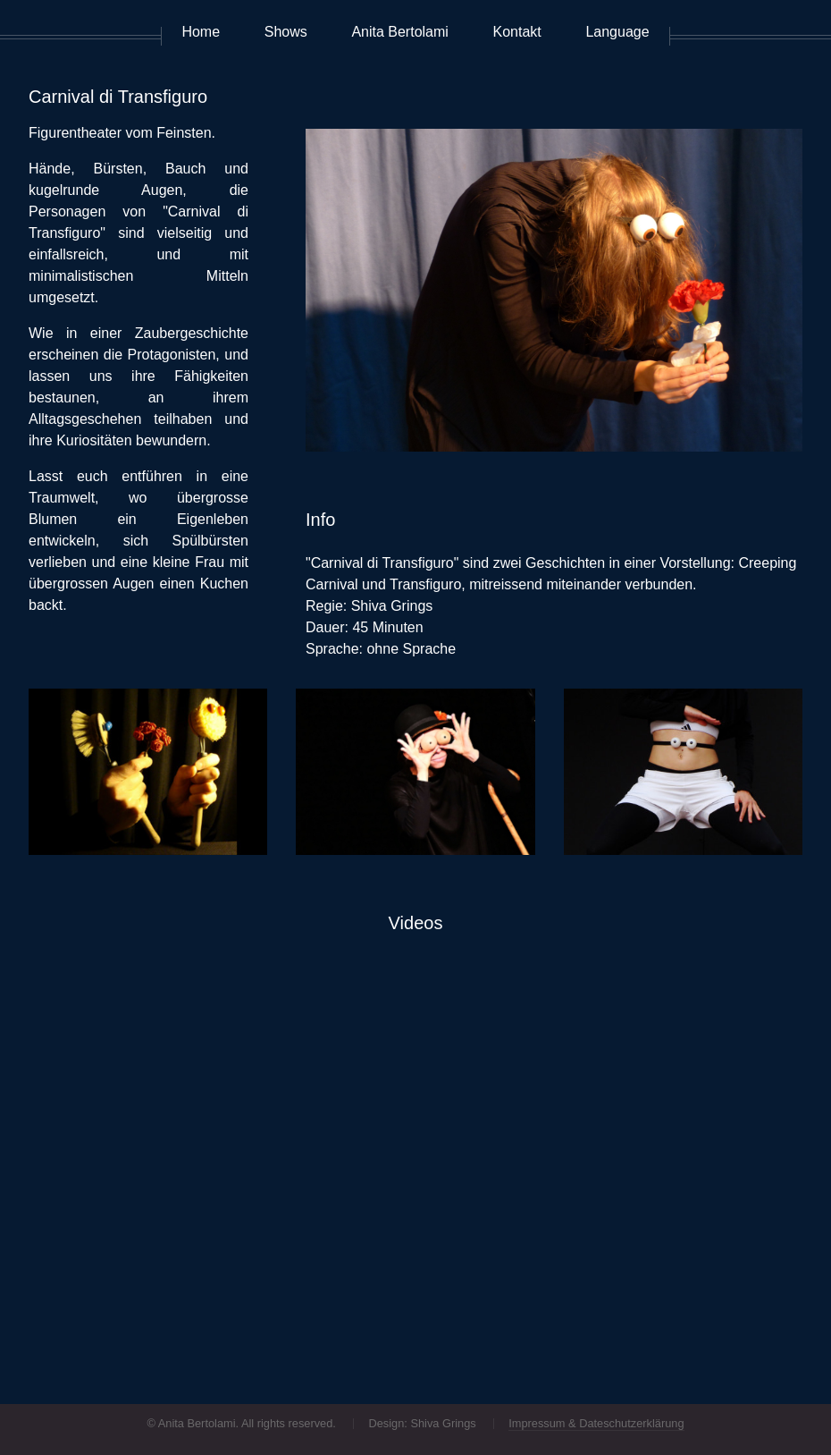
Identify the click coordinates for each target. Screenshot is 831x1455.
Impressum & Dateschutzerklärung (596, 1423)
